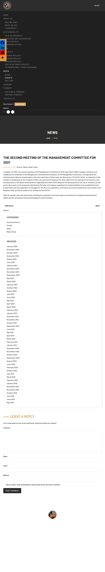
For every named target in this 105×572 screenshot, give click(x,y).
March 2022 (11, 307)
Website (6, 475)
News (7, 75)
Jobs (5, 550)
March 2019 (11, 377)
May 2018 (10, 402)
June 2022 (11, 297)
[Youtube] (2, 52)
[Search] (52, 108)
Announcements (13, 222)
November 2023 (13, 272)
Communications (13, 44)
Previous (9, 206)
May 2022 (10, 300)
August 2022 (12, 291)
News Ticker (33, 167)
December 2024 (13, 256)
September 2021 (13, 326)
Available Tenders (14, 92)
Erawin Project (13, 56)
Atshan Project (13, 59)
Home (5, 15)
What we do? (11, 25)
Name (5, 456)
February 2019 (12, 380)
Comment (6, 428)
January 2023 (12, 285)
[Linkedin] (2, 47)
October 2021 (12, 323)
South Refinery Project (17, 64)
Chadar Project (13, 61)
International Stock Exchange (21, 67)
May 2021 (10, 332)
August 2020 (12, 361)
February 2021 (12, 342)
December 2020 (13, 348)
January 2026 (12, 246)
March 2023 (11, 281)
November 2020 (13, 351)
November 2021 (13, 320)
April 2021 (10, 335)
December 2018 (13, 386)
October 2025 (12, 253)
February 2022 (12, 310)
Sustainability (11, 32)
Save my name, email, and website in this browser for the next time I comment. (31, 485)
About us (8, 19)
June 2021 (11, 329)
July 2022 (10, 294)
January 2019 (12, 383)
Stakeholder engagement (18, 39)
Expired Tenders (13, 95)
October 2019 (12, 371)
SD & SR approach (14, 36)
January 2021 (12, 345)
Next (98, 206)
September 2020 (13, 358)
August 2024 (12, 259)
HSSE (5, 48)
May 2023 (10, 278)
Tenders (7, 88)
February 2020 (12, 367)
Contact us (9, 99)
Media (6, 71)
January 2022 (12, 313)
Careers (7, 84)
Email (5, 466)
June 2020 (11, 364)
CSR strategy (12, 42)
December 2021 (13, 316)
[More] (2, 57)
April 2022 (11, 304)
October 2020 (12, 355)
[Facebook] (2, 42)
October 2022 (12, 288)
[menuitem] (96, 5)
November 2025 (13, 249)
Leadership (11, 28)
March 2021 (11, 339)
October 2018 (12, 393)
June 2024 (11, 262)
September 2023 (13, 275)
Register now (20, 104)
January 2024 (12, 265)
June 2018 (11, 399)
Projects (8, 52)
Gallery (9, 81)
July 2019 (10, 374)
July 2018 (10, 396)
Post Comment (12, 491)
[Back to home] (7, 5)
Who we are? (11, 22)
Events (8, 78)
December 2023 (13, 269)
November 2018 (13, 390)
